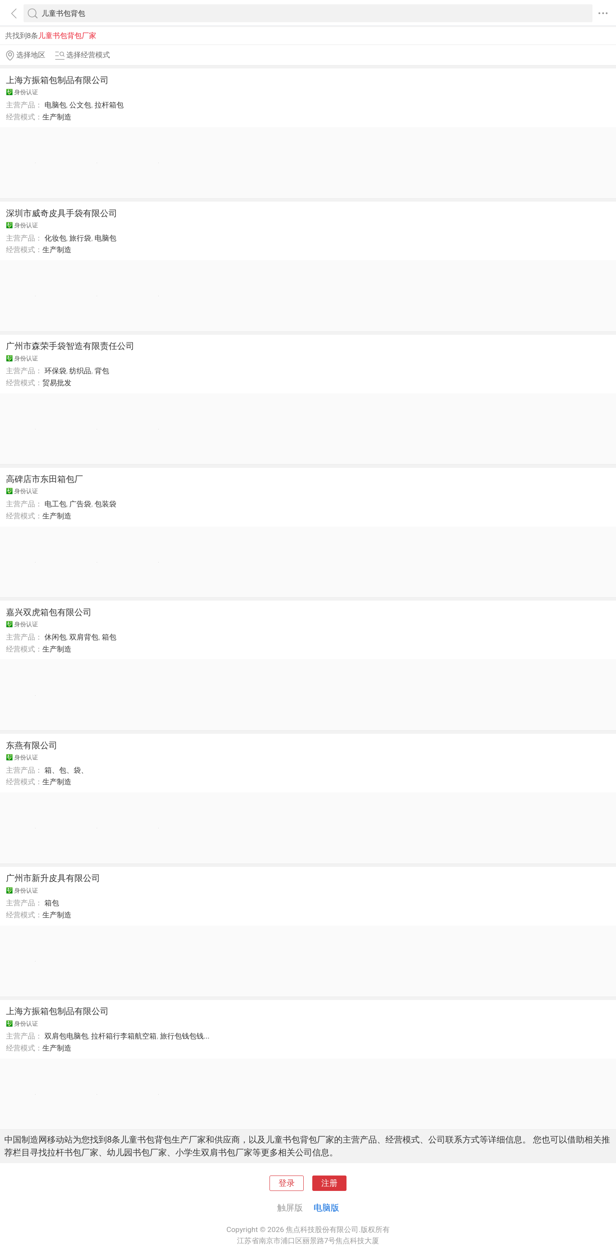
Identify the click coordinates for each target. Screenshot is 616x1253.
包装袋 (105, 504)
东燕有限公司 (31, 745)
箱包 (109, 637)
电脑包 (55, 105)
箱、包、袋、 (66, 770)
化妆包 (55, 238)
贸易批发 (56, 382)
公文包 (80, 105)
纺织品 (80, 370)
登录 (286, 1183)
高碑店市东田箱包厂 (44, 479)
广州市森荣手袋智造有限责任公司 (70, 346)
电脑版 (326, 1207)
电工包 (55, 504)
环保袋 (55, 370)
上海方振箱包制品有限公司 (57, 80)
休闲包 (55, 637)
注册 (329, 1183)
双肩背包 (83, 637)
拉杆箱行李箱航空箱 (124, 1036)
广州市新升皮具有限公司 (53, 878)
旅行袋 (80, 238)
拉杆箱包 (109, 105)
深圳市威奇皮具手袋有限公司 (61, 213)
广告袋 (80, 504)
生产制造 (56, 117)
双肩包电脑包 (66, 1036)
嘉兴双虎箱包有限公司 (49, 612)
